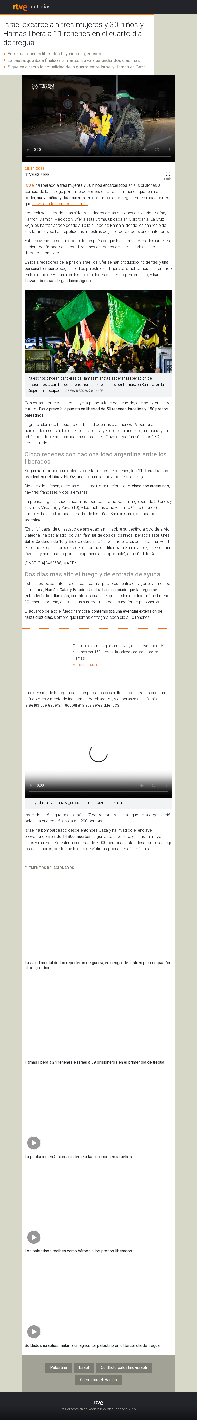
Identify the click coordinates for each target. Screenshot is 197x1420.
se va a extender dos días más (110, 60)
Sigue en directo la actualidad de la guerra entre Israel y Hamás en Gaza (77, 67)
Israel (30, 185)
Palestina (58, 1367)
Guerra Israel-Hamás (98, 1379)
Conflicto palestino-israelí (124, 1367)
